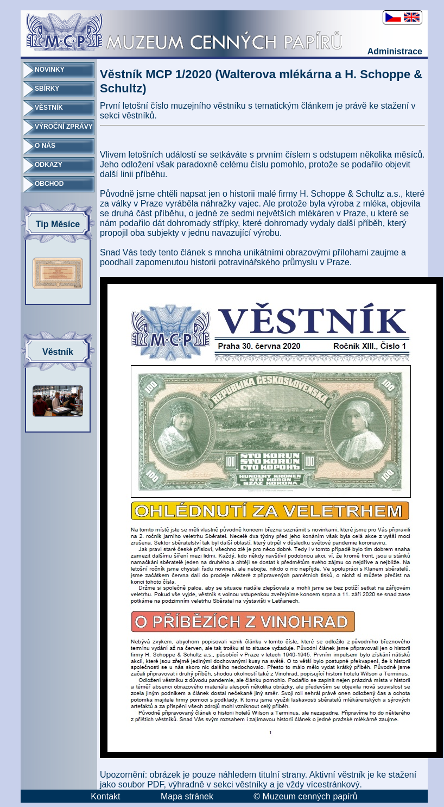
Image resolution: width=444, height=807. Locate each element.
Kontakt (105, 796)
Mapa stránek (187, 796)
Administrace (394, 51)
